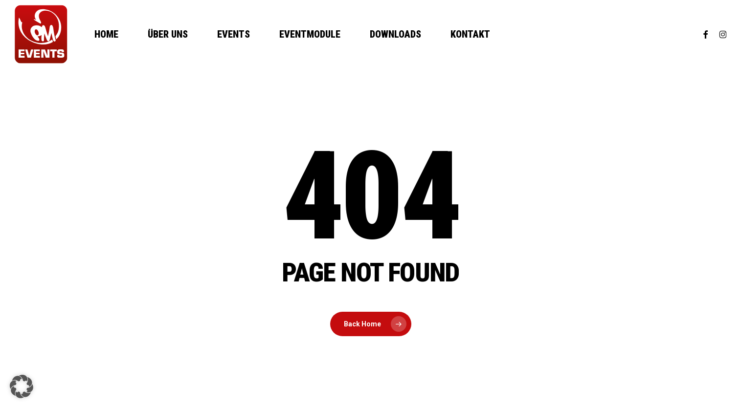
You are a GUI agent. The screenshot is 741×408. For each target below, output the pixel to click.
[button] (21, 386)
